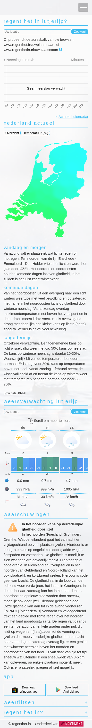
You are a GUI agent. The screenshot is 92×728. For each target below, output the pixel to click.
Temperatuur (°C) (35, 133)
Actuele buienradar (73, 117)
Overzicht (12, 133)
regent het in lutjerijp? (35, 21)
